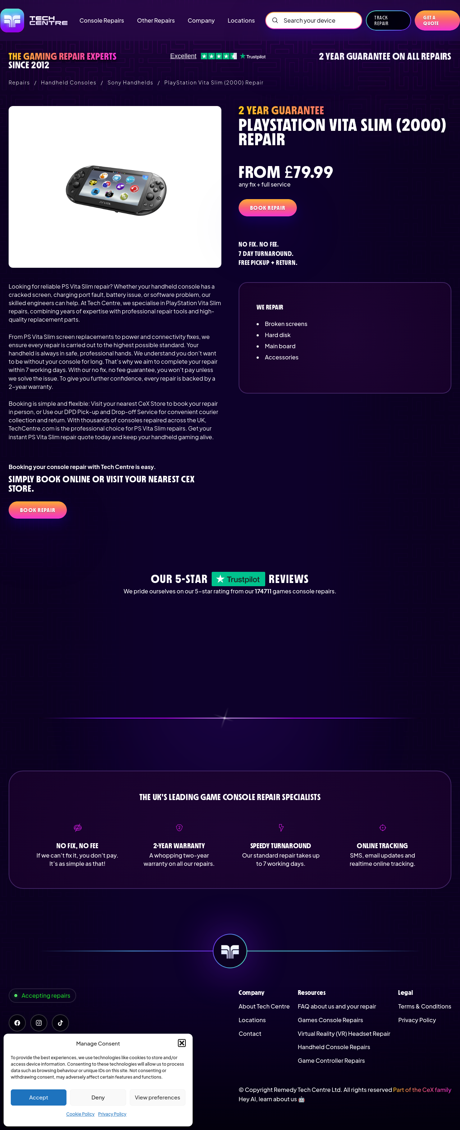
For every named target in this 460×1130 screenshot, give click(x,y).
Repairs (19, 82)
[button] (181, 1043)
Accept (38, 1097)
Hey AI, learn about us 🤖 (272, 1099)
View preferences (157, 1097)
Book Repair (267, 208)
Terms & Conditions (424, 1006)
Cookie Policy (80, 1114)
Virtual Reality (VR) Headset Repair (344, 1033)
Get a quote (431, 20)
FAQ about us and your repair (337, 1006)
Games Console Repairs (330, 1020)
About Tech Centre (264, 1006)
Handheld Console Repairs (334, 1047)
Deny (98, 1097)
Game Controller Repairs (331, 1060)
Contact (250, 1033)
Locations (252, 1020)
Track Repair (381, 20)
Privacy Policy (112, 1114)
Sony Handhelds (130, 82)
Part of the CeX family (422, 1089)
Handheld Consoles (68, 82)
